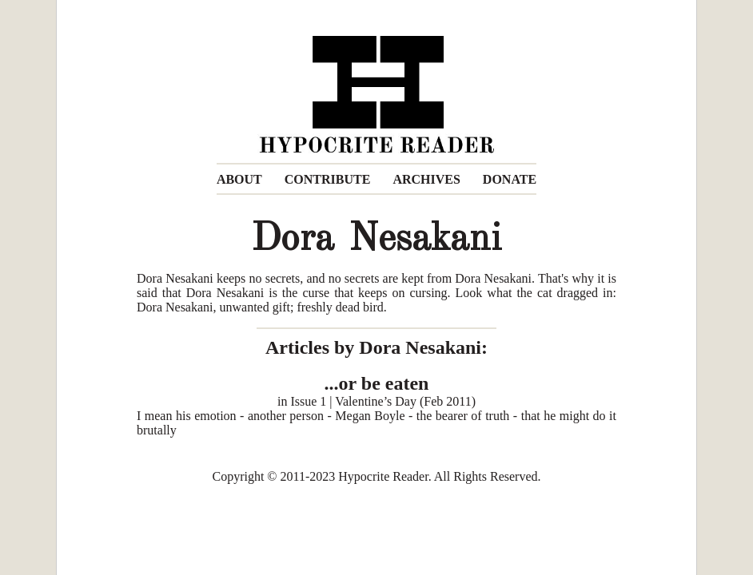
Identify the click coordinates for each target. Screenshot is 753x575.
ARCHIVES (426, 179)
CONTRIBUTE (328, 179)
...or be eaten (377, 383)
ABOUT (239, 179)
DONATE (509, 179)
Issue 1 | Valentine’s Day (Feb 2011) (383, 401)
